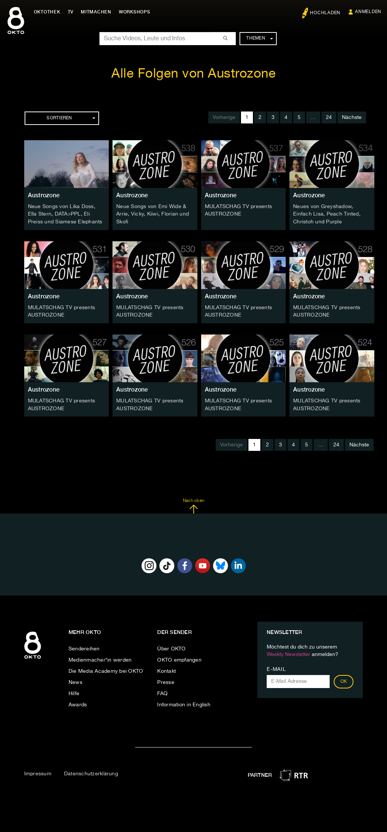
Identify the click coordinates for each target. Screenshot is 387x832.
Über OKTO (171, 647)
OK (343, 680)
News (75, 681)
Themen (259, 38)
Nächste (352, 117)
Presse (165, 681)
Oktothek (48, 12)
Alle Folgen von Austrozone (193, 74)
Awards (78, 703)
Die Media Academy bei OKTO (106, 669)
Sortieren (71, 118)
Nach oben (193, 504)
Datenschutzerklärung (91, 772)
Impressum (37, 772)
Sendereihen (84, 647)
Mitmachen (98, 12)
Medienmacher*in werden (100, 658)
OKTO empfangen (179, 658)
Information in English (183, 703)
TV (72, 12)
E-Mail (276, 668)
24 (329, 117)
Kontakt (166, 669)
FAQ (162, 692)
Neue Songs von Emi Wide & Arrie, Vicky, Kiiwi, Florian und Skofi (152, 214)
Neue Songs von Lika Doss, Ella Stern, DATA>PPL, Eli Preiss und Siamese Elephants (65, 214)
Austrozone (44, 195)
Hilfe (74, 692)
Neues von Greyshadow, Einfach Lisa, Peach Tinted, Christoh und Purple (327, 214)
